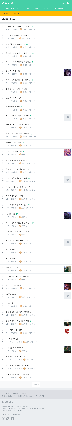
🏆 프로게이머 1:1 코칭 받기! (11, 13)
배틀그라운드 (58, 8)
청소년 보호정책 (8, 395)
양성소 (29, 8)
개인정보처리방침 (19, 393)
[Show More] (12, 2)
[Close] (68, 13)
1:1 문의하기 (40, 395)
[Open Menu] (67, 2)
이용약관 (5, 393)
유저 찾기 (20, 8)
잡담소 (37, 8)
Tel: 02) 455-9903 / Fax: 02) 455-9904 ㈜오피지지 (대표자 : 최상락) (23, 408)
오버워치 (46, 8)
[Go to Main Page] (6, 3)
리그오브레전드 (8, 9)
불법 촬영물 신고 (25, 395)
